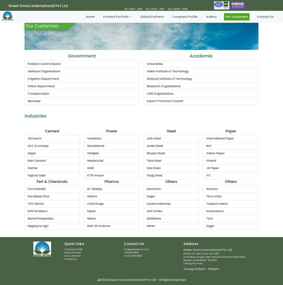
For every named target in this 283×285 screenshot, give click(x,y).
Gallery (211, 17)
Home (90, 17)
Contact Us (265, 17)
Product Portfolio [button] (116, 17)
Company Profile (184, 17)
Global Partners (152, 17)
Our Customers (236, 17)
